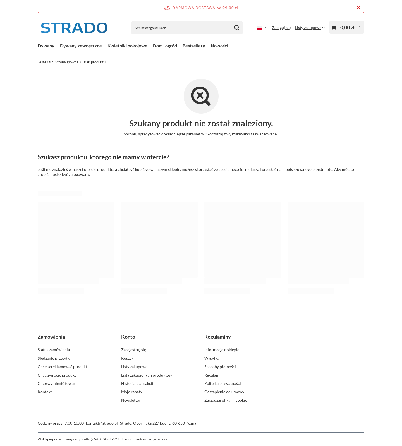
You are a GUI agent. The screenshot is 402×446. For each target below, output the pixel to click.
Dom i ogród (165, 45)
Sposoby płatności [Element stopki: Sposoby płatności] (220, 366)
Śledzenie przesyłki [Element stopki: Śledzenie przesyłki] (54, 358)
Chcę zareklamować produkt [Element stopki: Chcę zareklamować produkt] (62, 366)
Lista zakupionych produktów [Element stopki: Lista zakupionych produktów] (146, 375)
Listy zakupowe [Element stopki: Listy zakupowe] (134, 366)
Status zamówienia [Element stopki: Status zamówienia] (54, 349)
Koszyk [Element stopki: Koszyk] (127, 358)
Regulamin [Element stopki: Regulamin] (213, 375)
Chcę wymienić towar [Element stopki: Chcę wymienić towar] (56, 383)
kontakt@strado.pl (102, 423)
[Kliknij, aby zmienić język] (262, 27)
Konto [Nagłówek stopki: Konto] (128, 337)
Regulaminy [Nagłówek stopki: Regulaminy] (217, 337)
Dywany (46, 45)
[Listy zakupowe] (310, 27)
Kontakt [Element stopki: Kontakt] (45, 391)
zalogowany (79, 174)
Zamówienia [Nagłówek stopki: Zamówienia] (51, 337)
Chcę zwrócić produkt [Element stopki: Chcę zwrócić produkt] (57, 375)
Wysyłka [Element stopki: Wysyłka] (211, 358)
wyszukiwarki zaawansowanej (252, 133)
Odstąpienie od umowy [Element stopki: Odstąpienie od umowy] (224, 391)
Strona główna (66, 62)
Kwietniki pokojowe (127, 45)
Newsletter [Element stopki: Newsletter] (130, 400)
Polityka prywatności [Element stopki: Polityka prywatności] (222, 383)
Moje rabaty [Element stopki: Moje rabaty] (131, 391)
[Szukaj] (236, 27)
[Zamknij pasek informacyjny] (358, 7)
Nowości (219, 45)
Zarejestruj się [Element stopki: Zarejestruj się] (133, 349)
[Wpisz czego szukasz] (187, 27)
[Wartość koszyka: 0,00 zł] (346, 27)
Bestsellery (194, 45)
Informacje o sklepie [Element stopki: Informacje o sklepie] (221, 349)
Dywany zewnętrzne (81, 45)
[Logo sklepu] (74, 28)
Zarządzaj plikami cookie (225, 400)
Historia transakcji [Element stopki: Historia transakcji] (137, 383)
